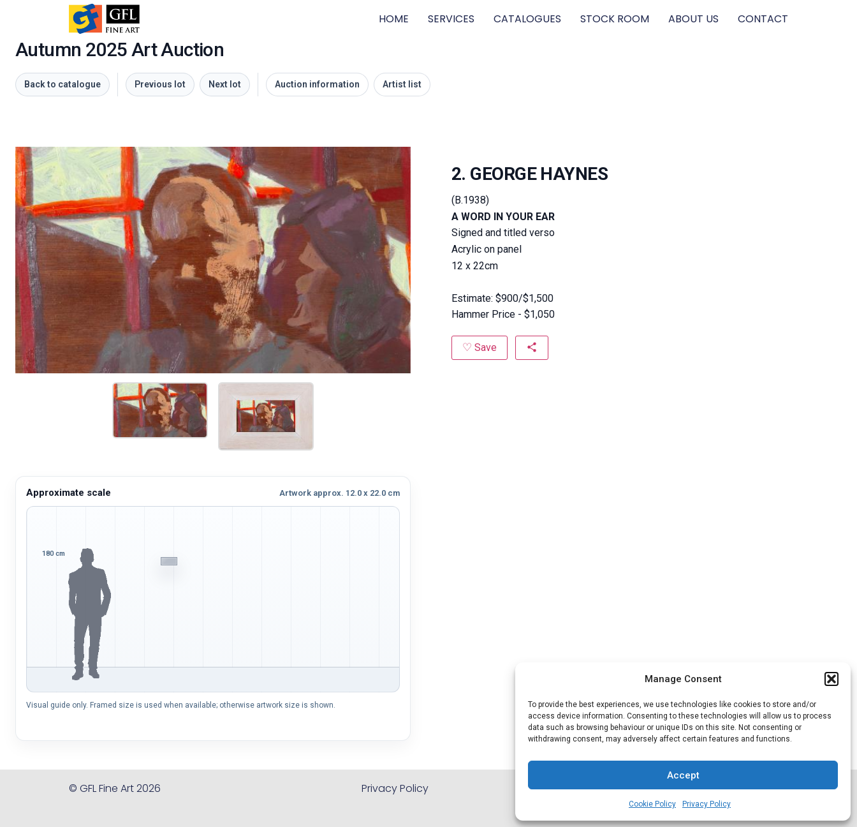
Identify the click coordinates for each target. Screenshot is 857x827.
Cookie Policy (652, 804)
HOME (394, 18)
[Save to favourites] (479, 348)
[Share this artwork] (531, 348)
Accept (683, 775)
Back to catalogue (62, 84)
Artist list (402, 84)
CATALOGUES (527, 18)
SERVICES (451, 18)
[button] (831, 679)
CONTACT (763, 18)
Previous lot (160, 84)
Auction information (317, 84)
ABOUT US (693, 18)
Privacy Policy (706, 804)
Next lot (225, 84)
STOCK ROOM (614, 18)
